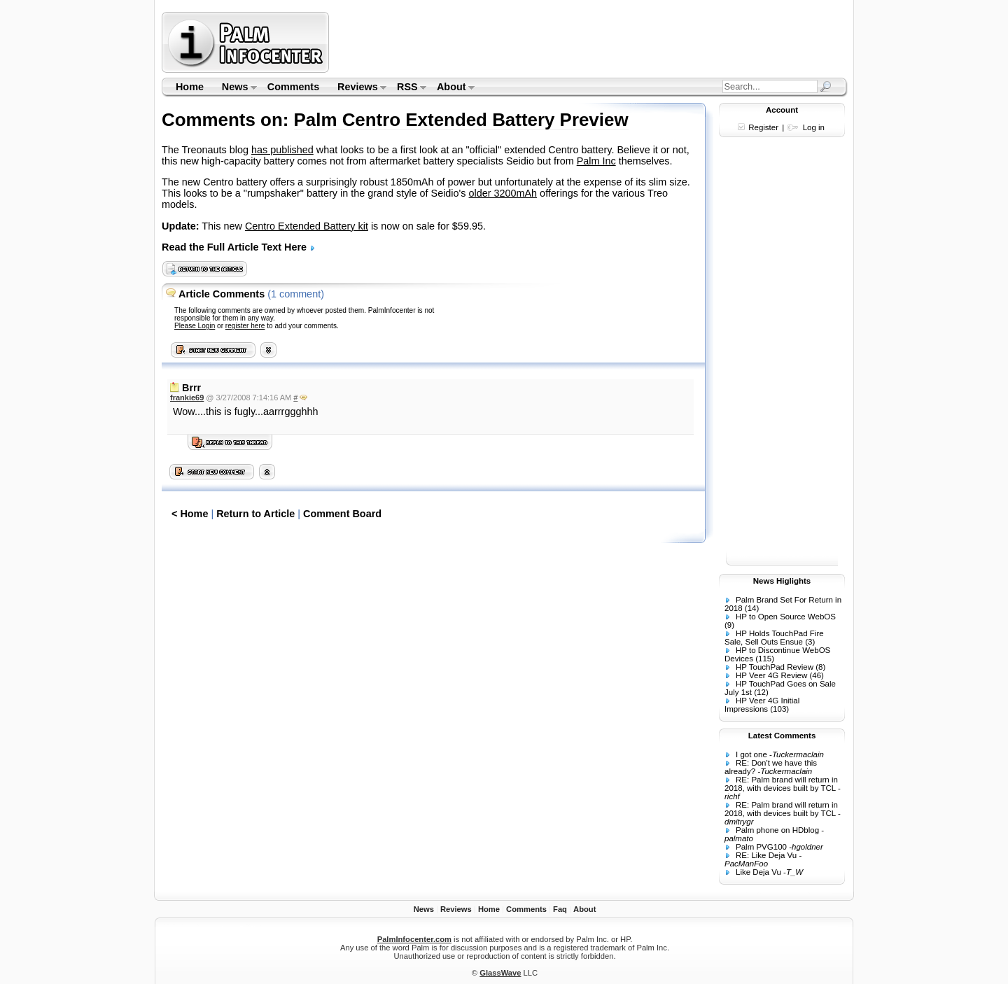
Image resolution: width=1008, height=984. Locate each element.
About (451, 88)
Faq (560, 909)
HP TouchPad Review (774, 667)
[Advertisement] (590, 41)
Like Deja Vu (758, 872)
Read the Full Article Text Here (239, 247)
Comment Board (342, 513)
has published (282, 149)
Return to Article (255, 513)
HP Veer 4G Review (771, 675)
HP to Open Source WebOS (786, 616)
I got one (751, 754)
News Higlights (782, 581)
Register (763, 127)
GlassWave (500, 973)
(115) (764, 658)
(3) (810, 642)
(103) (779, 709)
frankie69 (187, 397)
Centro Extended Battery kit (306, 226)
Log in (814, 127)
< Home (190, 513)
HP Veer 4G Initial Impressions (761, 704)
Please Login (194, 326)
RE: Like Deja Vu (766, 855)
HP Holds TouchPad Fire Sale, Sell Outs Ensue (774, 637)
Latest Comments (782, 735)
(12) (761, 692)
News (235, 88)
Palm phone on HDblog (777, 830)
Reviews (357, 88)
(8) (820, 667)
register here (245, 326)
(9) (729, 625)
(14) (752, 608)
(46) (816, 675)
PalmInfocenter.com (414, 939)
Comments (293, 86)
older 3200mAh (503, 193)
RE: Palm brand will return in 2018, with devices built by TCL (781, 783)
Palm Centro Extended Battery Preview (461, 119)
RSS (407, 88)
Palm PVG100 (761, 847)
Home (190, 86)
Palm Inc (596, 161)
